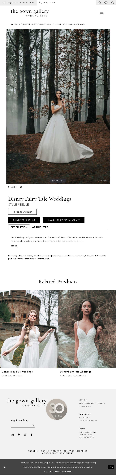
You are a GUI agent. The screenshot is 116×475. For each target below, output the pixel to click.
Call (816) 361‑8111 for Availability (64, 220)
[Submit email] (33, 425)
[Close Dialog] (4, 467)
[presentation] (29, 329)
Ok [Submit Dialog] (111, 467)
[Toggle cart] (112, 2)
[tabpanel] (58, 106)
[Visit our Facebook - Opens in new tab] (31, 435)
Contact (69, 451)
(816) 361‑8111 (84, 418)
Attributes (40, 227)
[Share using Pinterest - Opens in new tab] (20, 187)
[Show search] (100, 2)
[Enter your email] (23, 425)
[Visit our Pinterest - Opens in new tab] (18, 435)
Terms (45, 451)
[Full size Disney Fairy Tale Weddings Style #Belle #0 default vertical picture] (58, 106)
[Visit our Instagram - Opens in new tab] (12, 435)
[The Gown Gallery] (30, 13)
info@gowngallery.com (88, 420)
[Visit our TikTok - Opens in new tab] (25, 435)
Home (14, 24)
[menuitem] (19, 3)
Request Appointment (24, 220)
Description (19, 227)
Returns (33, 451)
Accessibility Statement (58, 453)
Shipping (82, 451)
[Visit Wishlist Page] (106, 2)
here (68, 471)
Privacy (56, 451)
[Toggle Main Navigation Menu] (101, 13)
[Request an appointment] (18, 3)
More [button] (14, 246)
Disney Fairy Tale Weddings (36, 24)
